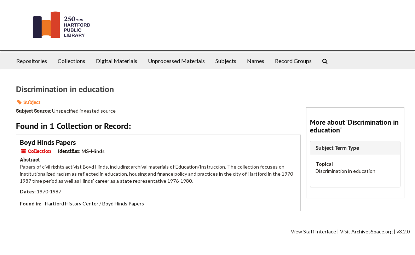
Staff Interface (319, 231)
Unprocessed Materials (176, 60)
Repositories (31, 60)
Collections (71, 60)
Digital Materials (116, 60)
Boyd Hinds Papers (48, 142)
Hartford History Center (71, 203)
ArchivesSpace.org (372, 231)
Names (255, 60)
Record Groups (293, 60)
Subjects (225, 60)
